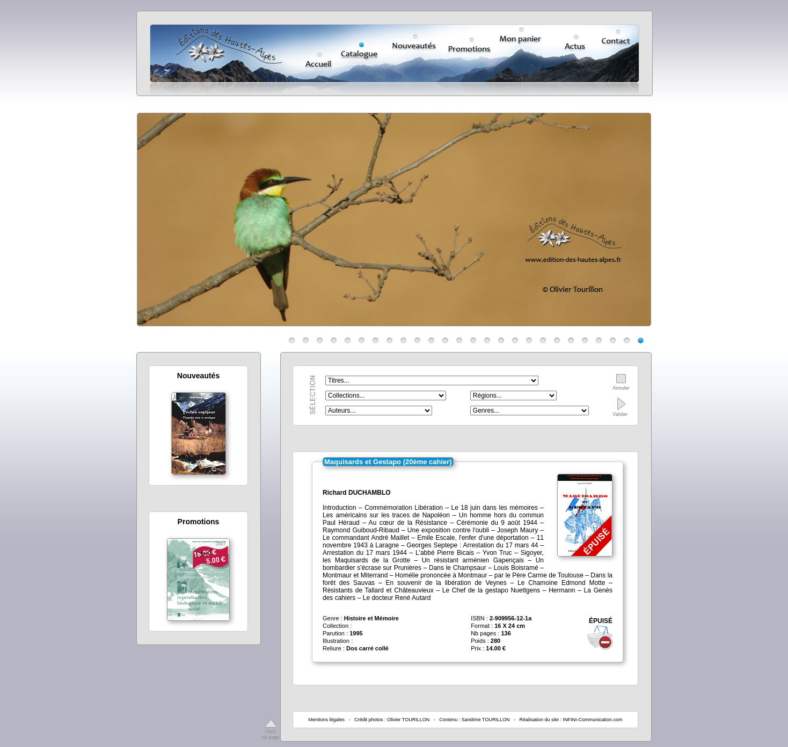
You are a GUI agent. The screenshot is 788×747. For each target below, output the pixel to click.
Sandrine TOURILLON (486, 719)
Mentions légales (326, 719)
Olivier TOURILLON (408, 719)
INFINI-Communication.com (593, 719)
